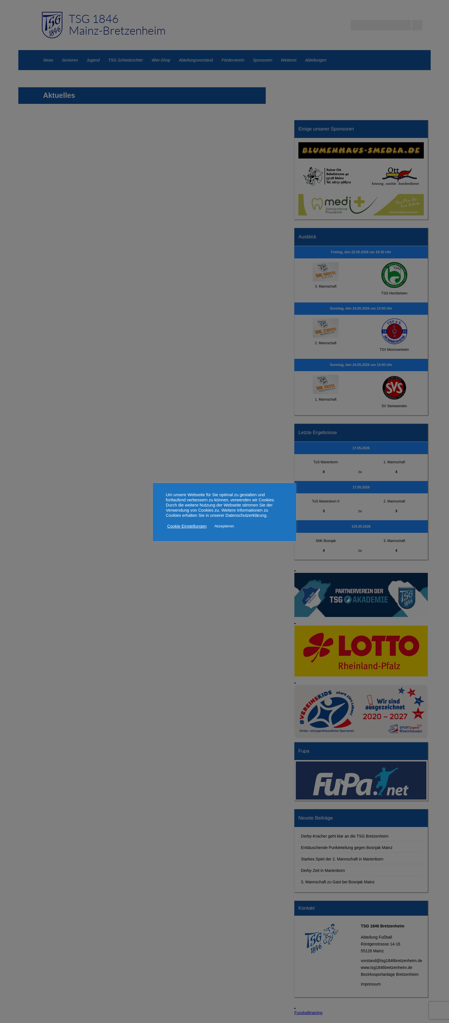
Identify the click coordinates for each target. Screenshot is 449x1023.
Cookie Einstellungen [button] (187, 526)
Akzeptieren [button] (224, 526)
